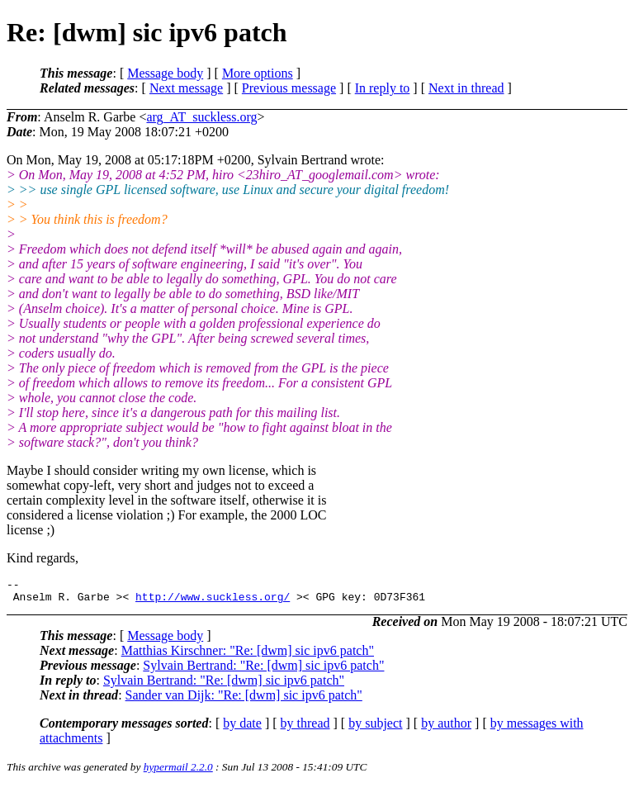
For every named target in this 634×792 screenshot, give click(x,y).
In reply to (382, 88)
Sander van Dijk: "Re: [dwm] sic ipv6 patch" (243, 700)
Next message (186, 88)
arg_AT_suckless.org (201, 117)
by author (446, 728)
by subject (375, 728)
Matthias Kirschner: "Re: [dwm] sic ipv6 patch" (247, 655)
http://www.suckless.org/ (212, 601)
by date (242, 728)
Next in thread (466, 88)
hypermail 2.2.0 (178, 772)
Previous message (289, 88)
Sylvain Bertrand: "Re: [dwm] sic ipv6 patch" (263, 670)
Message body (165, 73)
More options (257, 73)
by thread (305, 728)
